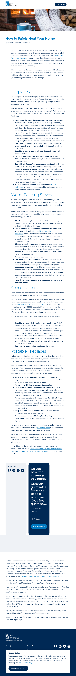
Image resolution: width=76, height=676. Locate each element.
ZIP (33, 516)
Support (30, 646)
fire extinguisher (43, 428)
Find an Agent (61, 4)
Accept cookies (17, 668)
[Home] (12, 4)
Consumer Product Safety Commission (31, 304)
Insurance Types (36, 508)
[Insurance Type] (39, 512)
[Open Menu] (69, 4)
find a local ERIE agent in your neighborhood (34, 451)
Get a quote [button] (38, 526)
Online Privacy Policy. (25, 663)
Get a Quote (10, 646)
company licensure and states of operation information (42, 576)
